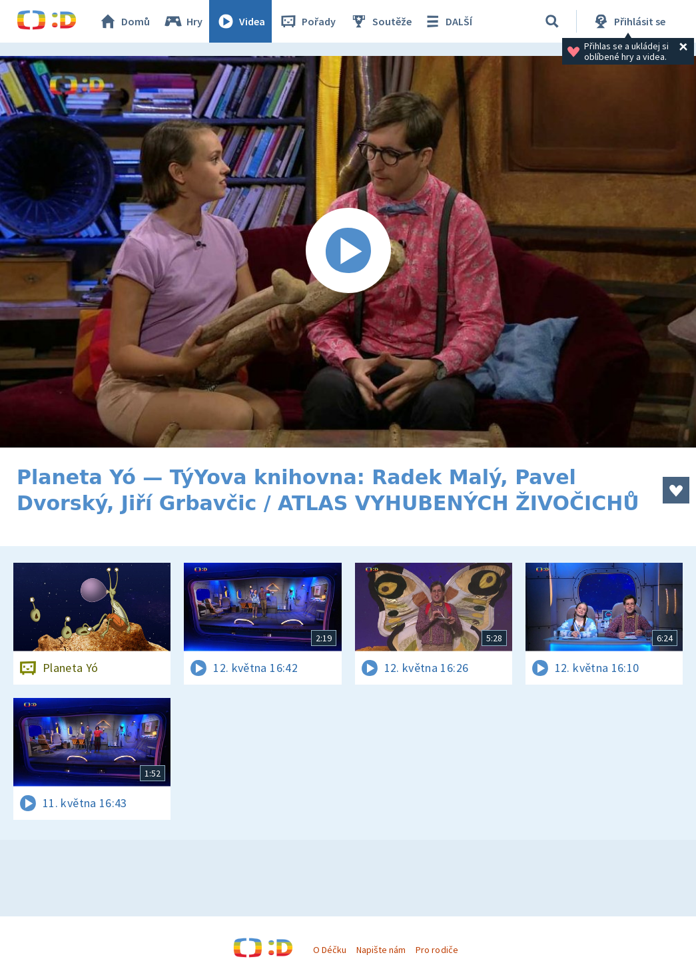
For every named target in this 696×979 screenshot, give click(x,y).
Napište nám (381, 950)
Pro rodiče (437, 950)
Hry (182, 21)
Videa (240, 21)
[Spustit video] (348, 252)
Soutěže (380, 21)
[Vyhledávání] (552, 21)
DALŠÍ (447, 21)
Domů (124, 21)
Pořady (307, 21)
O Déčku (329, 950)
